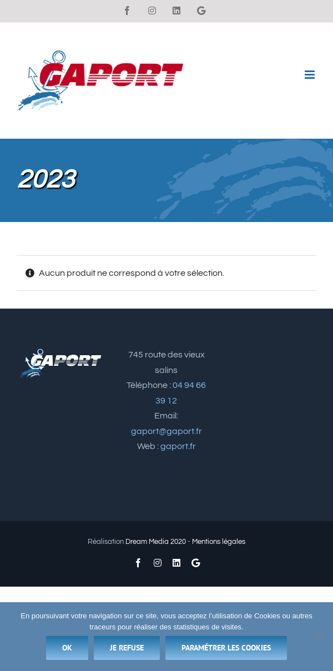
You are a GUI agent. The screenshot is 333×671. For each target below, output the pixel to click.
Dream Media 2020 (155, 542)
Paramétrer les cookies (226, 648)
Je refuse (127, 648)
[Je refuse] (319, 636)
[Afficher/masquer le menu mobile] (310, 74)
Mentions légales (218, 542)
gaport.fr (178, 446)
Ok (67, 648)
